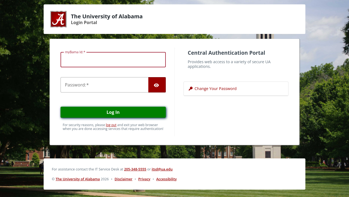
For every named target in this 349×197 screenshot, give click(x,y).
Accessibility (166, 178)
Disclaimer (123, 178)
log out (111, 125)
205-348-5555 (135, 169)
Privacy (144, 178)
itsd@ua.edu (162, 169)
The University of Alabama (78, 178)
